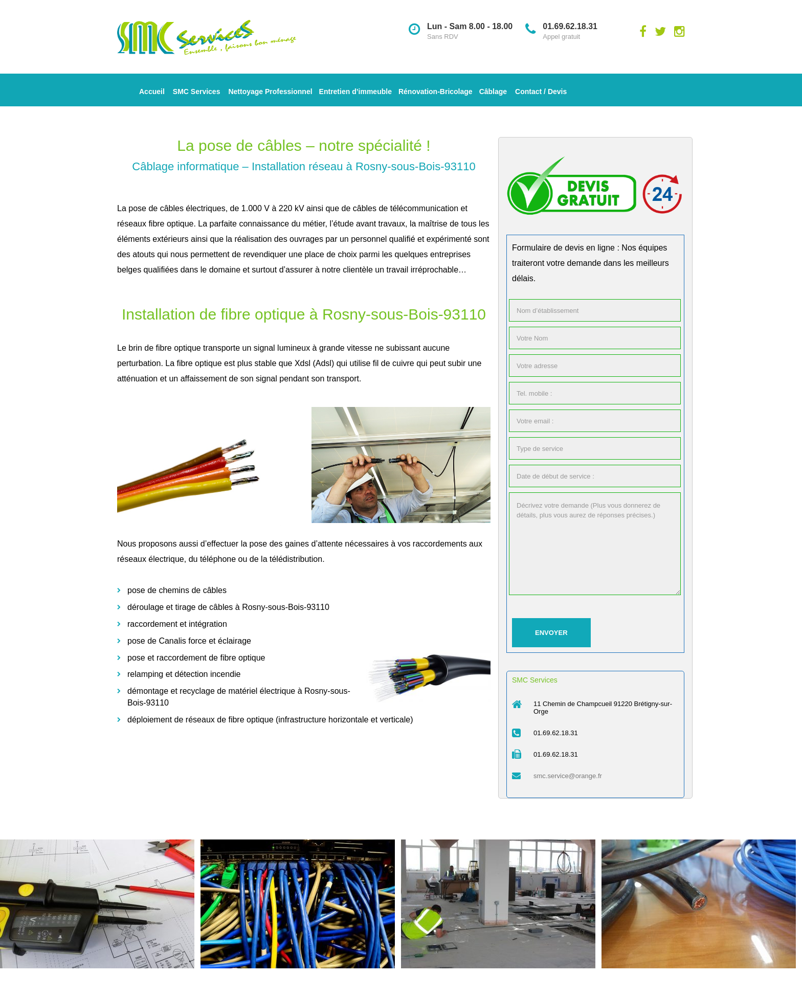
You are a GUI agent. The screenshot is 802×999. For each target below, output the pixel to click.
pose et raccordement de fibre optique (196, 657)
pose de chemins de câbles (177, 590)
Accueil (152, 91)
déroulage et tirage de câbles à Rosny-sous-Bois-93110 (228, 607)
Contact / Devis (541, 91)
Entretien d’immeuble (355, 91)
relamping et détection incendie (183, 674)
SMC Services (196, 91)
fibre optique (170, 223)
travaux (391, 223)
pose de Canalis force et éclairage (189, 641)
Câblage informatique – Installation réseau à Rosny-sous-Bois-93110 (303, 166)
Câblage (493, 91)
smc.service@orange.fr (567, 776)
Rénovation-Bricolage (435, 91)
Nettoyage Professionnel (270, 91)
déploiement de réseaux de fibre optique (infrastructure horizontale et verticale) (270, 719)
